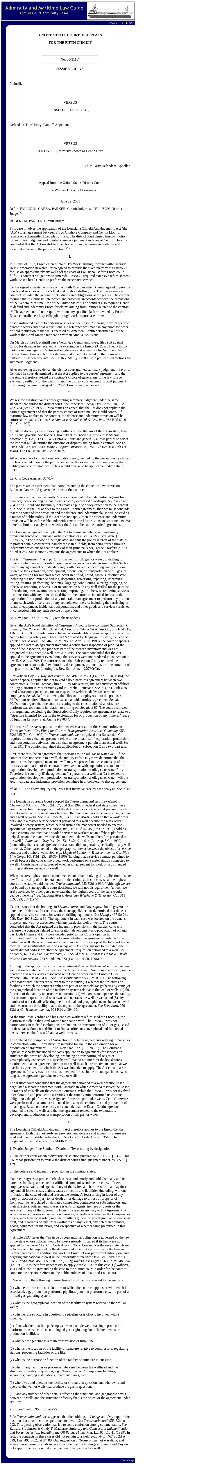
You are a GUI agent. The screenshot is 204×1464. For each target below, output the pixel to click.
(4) (52, 477)
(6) (101, 957)
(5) (17, 792)
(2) (68, 248)
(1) (20, 212)
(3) (11, 310)
